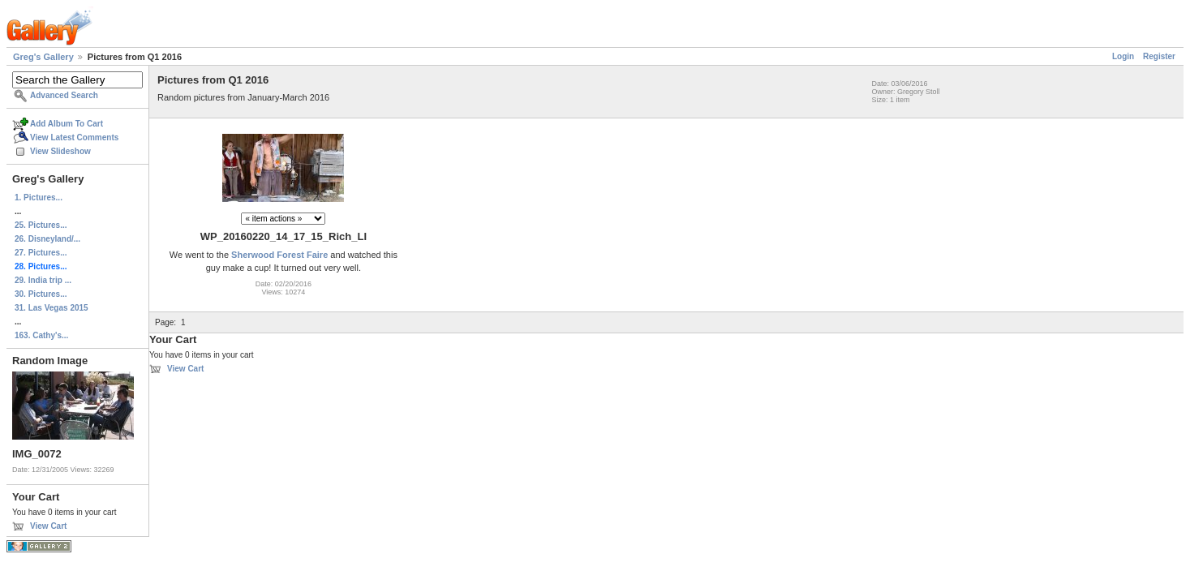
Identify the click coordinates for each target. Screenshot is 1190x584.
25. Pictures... (41, 225)
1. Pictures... (38, 197)
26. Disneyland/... (47, 238)
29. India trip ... (43, 280)
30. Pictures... (41, 294)
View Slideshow (60, 151)
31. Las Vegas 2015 (51, 307)
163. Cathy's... (41, 335)
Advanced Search (64, 95)
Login (1123, 56)
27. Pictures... (41, 252)
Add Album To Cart (66, 123)
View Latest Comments (74, 137)
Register (1159, 56)
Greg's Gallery (43, 57)
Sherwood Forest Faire (279, 255)
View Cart (48, 526)
